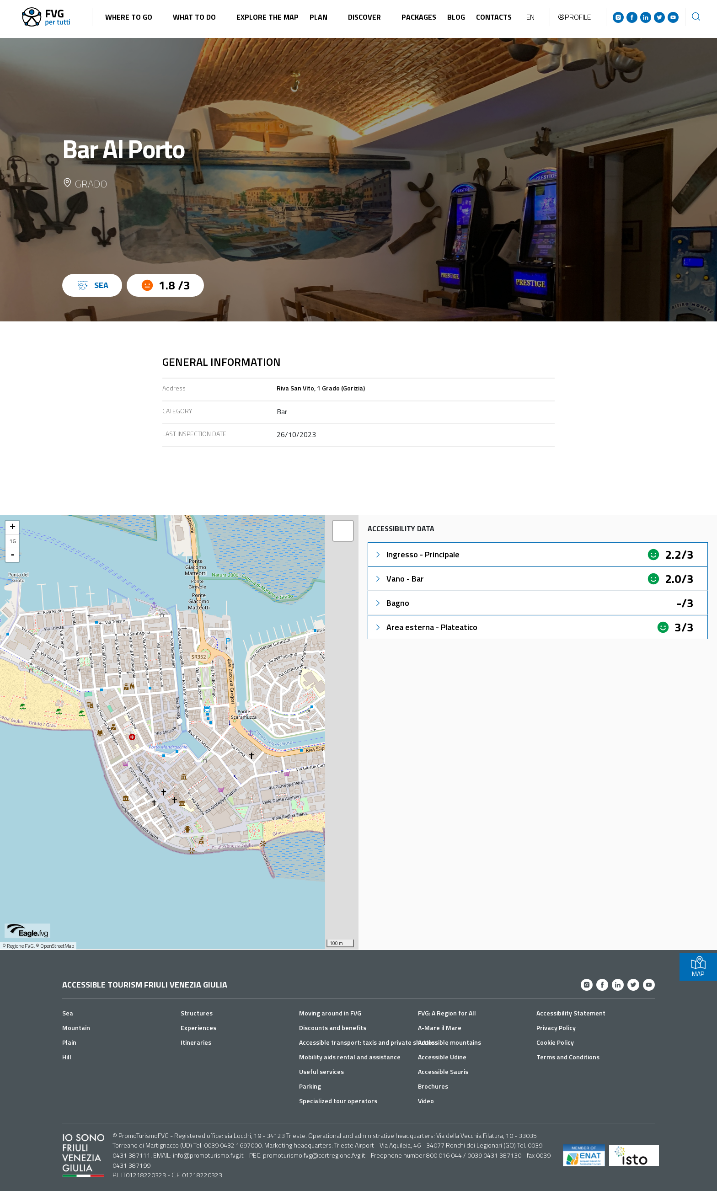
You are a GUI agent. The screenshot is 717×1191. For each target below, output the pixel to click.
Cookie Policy (555, 1042)
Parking (310, 1086)
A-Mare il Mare (439, 1027)
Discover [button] (364, 16)
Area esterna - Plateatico (425, 627)
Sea (67, 1013)
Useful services (321, 1071)
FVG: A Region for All (447, 1013)
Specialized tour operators (338, 1101)
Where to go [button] (128, 16)
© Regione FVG (18, 946)
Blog (456, 16)
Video (426, 1101)
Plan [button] (318, 16)
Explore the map (267, 16)
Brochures (433, 1086)
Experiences (198, 1027)
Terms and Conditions (567, 1057)
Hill (66, 1057)
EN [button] (530, 16)
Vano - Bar (399, 578)
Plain (69, 1042)
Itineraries (196, 1042)
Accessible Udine (442, 1057)
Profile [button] (574, 16)
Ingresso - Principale (417, 554)
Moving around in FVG (330, 1013)
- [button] (13, 555)
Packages (418, 16)
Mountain (76, 1027)
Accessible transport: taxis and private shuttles (368, 1042)
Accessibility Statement (570, 1013)
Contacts (494, 16)
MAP (698, 966)
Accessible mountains (449, 1042)
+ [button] (13, 527)
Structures (197, 1013)
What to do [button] (194, 16)
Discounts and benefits (332, 1027)
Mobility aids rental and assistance (350, 1057)
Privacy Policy (556, 1027)
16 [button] (12, 541)
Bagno (391, 603)
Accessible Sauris (443, 1071)
